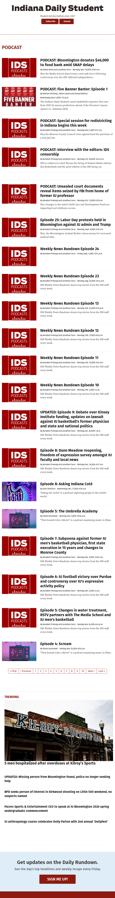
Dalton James (65, 93)
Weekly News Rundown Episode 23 (69, 276)
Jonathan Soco (64, 69)
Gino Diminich (49, 489)
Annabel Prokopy (50, 130)
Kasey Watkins (81, 93)
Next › (91, 671)
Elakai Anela (48, 69)
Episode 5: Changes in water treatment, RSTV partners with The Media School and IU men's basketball (75, 615)
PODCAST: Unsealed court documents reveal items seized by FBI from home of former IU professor (74, 191)
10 (83, 671)
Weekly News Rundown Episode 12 (69, 330)
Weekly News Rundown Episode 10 (69, 385)
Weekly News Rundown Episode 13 (69, 303)
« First (13, 671)
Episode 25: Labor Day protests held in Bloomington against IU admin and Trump (75, 222)
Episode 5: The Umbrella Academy (69, 511)
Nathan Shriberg (50, 93)
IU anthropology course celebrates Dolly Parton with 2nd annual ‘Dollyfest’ (56, 821)
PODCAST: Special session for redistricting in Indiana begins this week (76, 123)
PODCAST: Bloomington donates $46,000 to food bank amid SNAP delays (74, 62)
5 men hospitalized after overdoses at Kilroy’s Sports (50, 763)
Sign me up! (57, 879)
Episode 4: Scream (55, 644)
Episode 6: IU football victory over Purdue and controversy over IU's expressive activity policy (75, 581)
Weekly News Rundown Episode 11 (69, 358)
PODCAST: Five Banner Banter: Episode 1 (74, 89)
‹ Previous (26, 671)
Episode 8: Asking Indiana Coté (66, 484)
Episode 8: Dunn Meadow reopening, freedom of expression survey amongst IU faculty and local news (76, 455)
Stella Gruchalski (50, 516)
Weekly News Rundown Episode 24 (69, 249)
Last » (101, 671)
